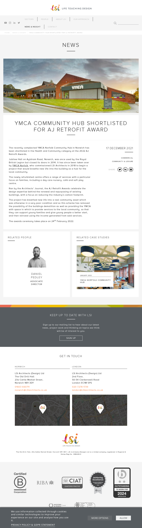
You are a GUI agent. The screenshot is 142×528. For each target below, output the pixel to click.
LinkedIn (125, 169)
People (45, 19)
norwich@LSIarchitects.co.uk (31, 390)
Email (131, 169)
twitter (19, 23)
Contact (52, 27)
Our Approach (81, 19)
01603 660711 (22, 386)
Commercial (127, 158)
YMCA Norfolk (20, 165)
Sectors (29, 19)
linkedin (14, 23)
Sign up (71, 338)
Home (7, 33)
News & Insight (32, 27)
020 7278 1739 (80, 386)
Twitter (120, 169)
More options (99, 518)
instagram (10, 23)
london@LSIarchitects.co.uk (87, 390)
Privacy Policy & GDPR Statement (33, 524)
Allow (123, 518)
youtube (5, 23)
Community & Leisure (122, 161)
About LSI (61, 19)
